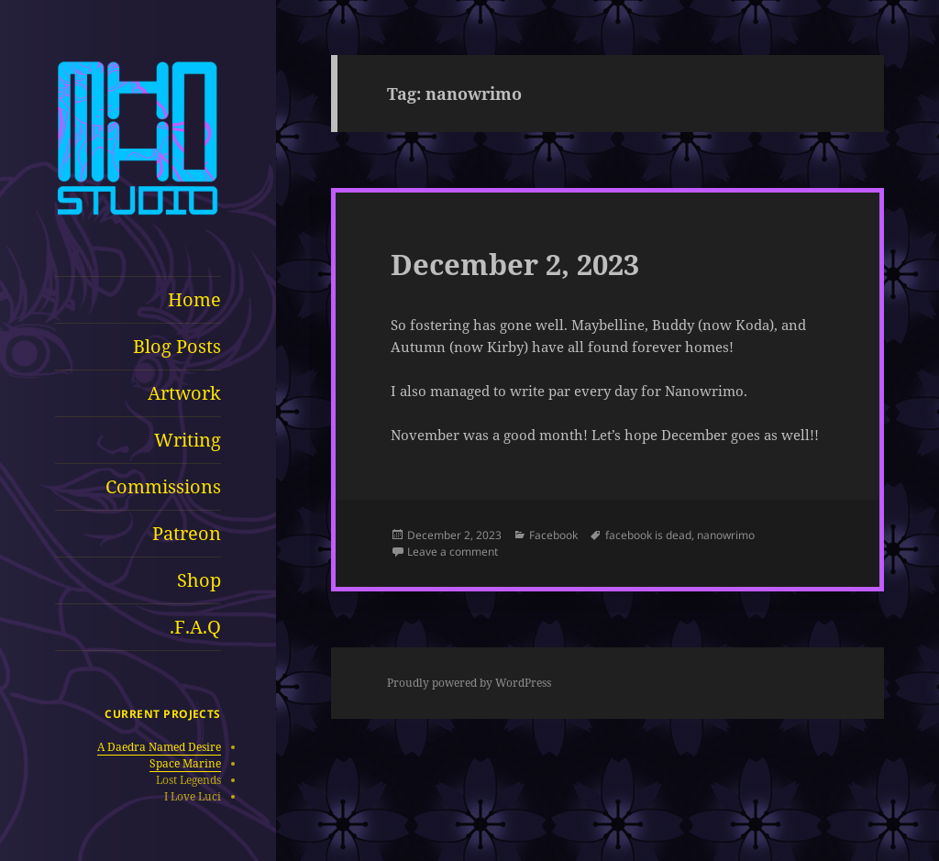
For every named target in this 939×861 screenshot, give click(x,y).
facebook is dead (648, 535)
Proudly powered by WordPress (469, 682)
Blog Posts (177, 346)
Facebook (553, 535)
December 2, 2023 (515, 264)
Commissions (163, 486)
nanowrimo (726, 535)
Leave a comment (452, 551)
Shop (199, 580)
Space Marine (185, 763)
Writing (187, 439)
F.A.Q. (195, 626)
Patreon (186, 533)
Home (194, 299)
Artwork (184, 393)
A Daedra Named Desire (159, 747)
